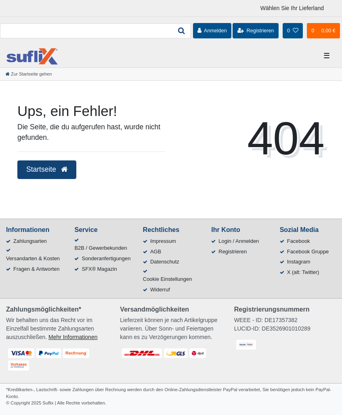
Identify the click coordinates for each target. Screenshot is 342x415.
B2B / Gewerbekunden (100, 248)
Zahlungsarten (30, 241)
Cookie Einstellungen (167, 279)
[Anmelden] (212, 30)
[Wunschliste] (293, 30)
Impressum (163, 241)
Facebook (298, 241)
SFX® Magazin (99, 269)
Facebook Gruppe (308, 252)
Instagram (299, 262)
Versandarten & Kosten (33, 258)
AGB (155, 252)
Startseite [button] (46, 169)
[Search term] (86, 30)
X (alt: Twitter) (303, 272)
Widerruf (160, 289)
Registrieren (232, 252)
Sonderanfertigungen (106, 258)
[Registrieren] (255, 30)
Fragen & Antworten (36, 269)
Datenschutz (164, 262)
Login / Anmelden (238, 241)
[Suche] (181, 30)
